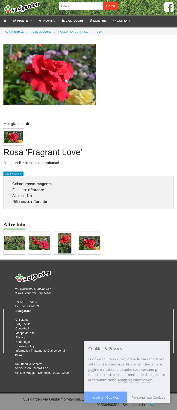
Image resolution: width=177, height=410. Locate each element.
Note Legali (22, 342)
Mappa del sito (25, 333)
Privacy (20, 337)
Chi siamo (22, 319)
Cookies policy (25, 346)
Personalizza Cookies (148, 397)
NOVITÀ (47, 20)
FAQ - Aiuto (22, 324)
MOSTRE (98, 20)
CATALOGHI (72, 20)
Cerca (110, 6)
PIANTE (20, 20)
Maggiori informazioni (135, 379)
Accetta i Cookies (105, 397)
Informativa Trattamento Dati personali (40, 350)
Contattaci (22, 328)
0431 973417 (29, 302)
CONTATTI (122, 20)
